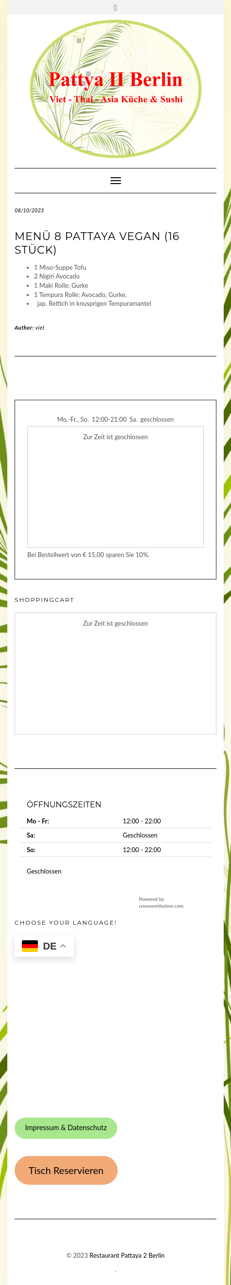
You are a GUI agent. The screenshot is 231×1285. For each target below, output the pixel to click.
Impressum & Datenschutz (66, 1127)
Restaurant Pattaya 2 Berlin (127, 1255)
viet (40, 327)
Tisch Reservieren (66, 1170)
